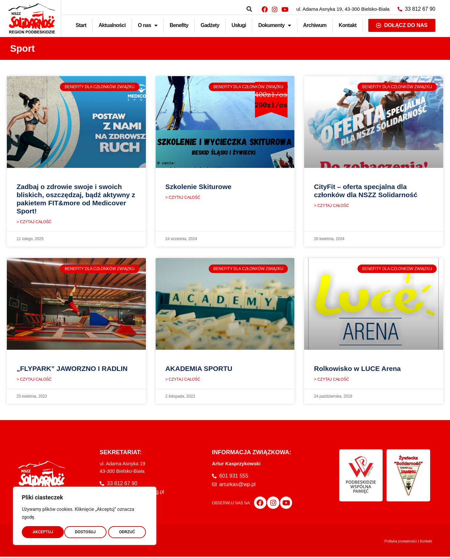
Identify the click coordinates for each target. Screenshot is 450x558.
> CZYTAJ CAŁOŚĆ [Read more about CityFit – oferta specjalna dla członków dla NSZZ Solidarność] (331, 206)
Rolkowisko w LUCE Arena (357, 369)
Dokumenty (274, 25)
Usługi (239, 25)
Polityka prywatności (401, 542)
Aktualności (112, 25)
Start (81, 25)
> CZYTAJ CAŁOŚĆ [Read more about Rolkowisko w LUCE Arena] (331, 380)
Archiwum (315, 25)
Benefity (179, 25)
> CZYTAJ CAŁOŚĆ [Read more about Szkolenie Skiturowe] (182, 198)
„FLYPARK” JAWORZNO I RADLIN (72, 369)
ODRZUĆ (84, 531)
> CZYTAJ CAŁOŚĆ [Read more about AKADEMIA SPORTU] (182, 380)
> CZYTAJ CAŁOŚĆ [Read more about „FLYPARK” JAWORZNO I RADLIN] (34, 380)
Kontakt (348, 25)
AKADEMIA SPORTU (198, 369)
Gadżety (210, 25)
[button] (249, 9)
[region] (84, 514)
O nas (147, 25)
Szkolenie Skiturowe (198, 186)
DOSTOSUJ (42, 531)
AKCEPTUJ (126, 531)
